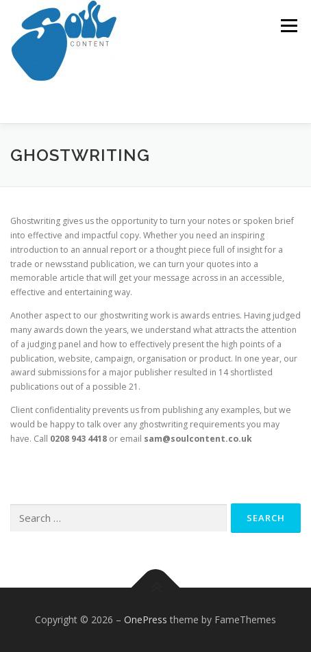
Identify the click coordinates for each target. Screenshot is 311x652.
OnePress (145, 619)
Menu (288, 26)
